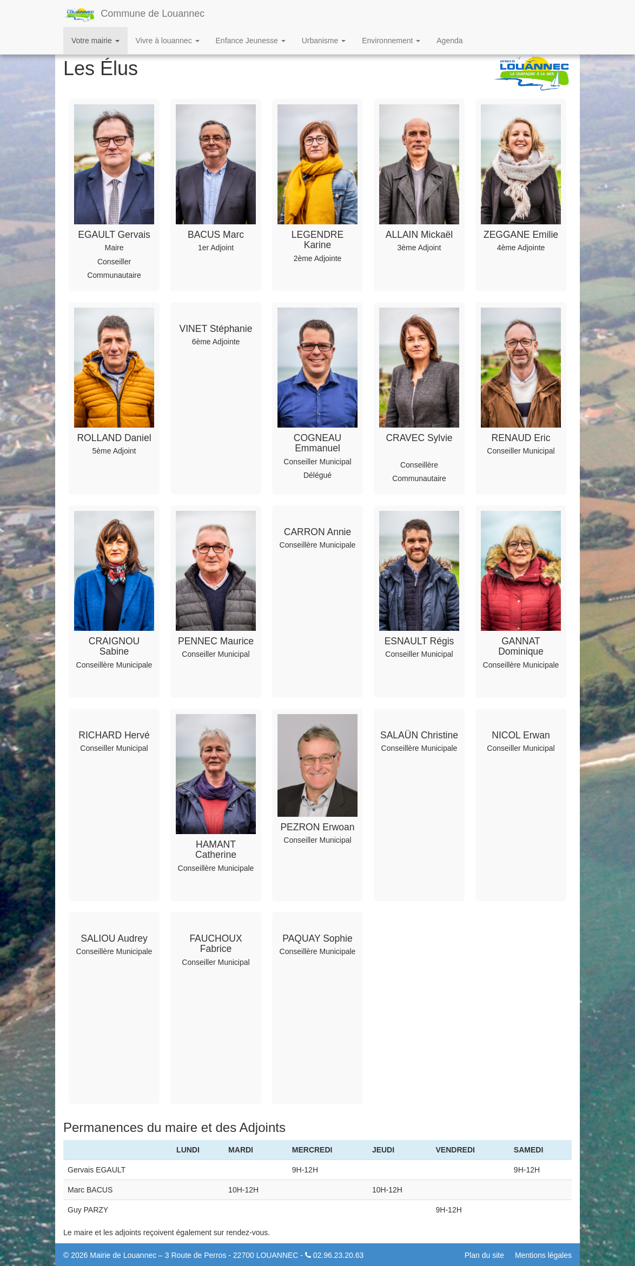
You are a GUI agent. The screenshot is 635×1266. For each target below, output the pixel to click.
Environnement (391, 40)
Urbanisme (324, 40)
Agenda (449, 40)
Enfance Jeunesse (251, 40)
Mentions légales (543, 1255)
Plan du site (484, 1255)
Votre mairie (95, 40)
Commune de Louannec (133, 14)
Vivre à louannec (168, 40)
